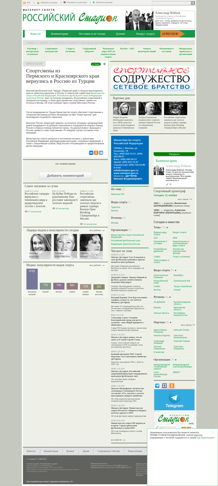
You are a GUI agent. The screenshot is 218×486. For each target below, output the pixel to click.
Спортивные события (109, 451)
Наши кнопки (135, 451)
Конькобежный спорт (161, 282)
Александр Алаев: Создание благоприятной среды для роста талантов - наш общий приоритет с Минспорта (127, 321)
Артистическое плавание (161, 276)
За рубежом (159, 302)
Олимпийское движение (160, 250)
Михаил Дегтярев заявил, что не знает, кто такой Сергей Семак (126, 338)
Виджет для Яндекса (143, 473)
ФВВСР (176, 372)
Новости (35, 33)
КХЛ (156, 238)
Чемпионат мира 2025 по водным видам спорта (108, 52)
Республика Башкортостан (180, 314)
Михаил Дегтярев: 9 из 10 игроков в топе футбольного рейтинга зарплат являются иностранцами (128, 259)
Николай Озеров (182, 341)
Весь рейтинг (95, 230)
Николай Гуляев (181, 330)
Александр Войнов (178, 166)
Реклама (139, 475)
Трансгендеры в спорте (161, 261)
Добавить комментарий (65, 175)
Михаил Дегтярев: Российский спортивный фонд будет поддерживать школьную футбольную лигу (129, 373)
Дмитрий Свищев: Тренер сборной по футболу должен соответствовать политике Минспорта (129, 279)
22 (170, 184)
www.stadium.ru (32, 471)
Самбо (157, 256)
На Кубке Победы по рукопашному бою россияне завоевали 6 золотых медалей (65, 198)
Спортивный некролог (89, 50)
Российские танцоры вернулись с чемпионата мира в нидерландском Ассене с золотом (37, 200)
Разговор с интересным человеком (32, 51)
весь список (183, 199)
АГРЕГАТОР (170, 33)
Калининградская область (182, 303)
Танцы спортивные (183, 286)
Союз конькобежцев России (160, 374)
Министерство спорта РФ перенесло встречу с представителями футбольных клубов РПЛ (128, 425)
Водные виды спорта (160, 233)
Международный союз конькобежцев (182, 365)
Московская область (179, 308)
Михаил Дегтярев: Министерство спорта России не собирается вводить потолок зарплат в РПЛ (128, 410)
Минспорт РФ (117, 194)
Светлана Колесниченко (180, 336)
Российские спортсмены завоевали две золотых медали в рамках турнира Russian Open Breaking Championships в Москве (90, 206)
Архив (86, 451)
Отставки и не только (92, 33)
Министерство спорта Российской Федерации (127, 236)
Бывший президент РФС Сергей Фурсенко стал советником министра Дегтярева (128, 356)
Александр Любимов (159, 342)
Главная (31, 42)
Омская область (161, 313)
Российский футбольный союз (125, 240)
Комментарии (59, 33)
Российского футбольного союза (72, 95)
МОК (175, 238)
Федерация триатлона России (125, 244)
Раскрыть (174, 154)
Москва (114, 223)
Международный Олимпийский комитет (162, 366)
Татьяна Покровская (159, 347)
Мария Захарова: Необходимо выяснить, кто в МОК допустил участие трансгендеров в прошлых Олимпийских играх (124, 124)
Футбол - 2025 (127, 48)
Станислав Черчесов (159, 353)
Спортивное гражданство (51, 50)
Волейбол (178, 275)
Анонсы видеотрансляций (147, 50)
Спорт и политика (70, 50)
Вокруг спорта (145, 33)
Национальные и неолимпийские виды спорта (181, 243)
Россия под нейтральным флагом (179, 251)
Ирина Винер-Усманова (160, 331)
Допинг (120, 33)
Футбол (114, 211)
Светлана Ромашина (179, 347)
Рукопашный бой (182, 281)
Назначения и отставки (166, 50)
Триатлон (115, 207)
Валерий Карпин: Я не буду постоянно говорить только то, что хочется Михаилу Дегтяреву (129, 300)
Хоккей (177, 290)
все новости (116, 440)
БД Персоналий (205, 437)
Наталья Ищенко (162, 335)
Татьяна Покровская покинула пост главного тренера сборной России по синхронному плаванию (149, 122)
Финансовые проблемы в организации (185, 51)
